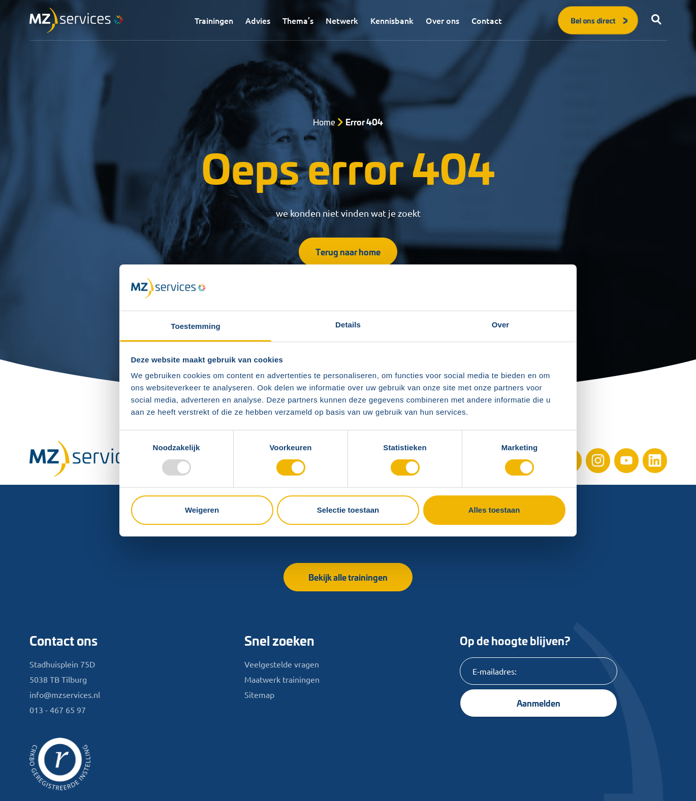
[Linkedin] (655, 460)
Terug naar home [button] (348, 251)
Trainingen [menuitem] (214, 20)
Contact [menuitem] (486, 20)
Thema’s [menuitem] (297, 20)
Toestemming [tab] (195, 326)
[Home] (95, 459)
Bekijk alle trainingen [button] (348, 577)
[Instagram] (598, 460)
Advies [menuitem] (257, 20)
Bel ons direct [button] (600, 20)
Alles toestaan (494, 510)
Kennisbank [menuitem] (392, 20)
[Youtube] (626, 460)
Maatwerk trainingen (282, 679)
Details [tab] (348, 324)
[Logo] (76, 20)
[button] (657, 20)
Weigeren (202, 510)
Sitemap (259, 694)
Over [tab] (501, 324)
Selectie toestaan (348, 510)
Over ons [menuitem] (442, 20)
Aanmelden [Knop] (538, 702)
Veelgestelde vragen (281, 664)
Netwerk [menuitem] (342, 20)
